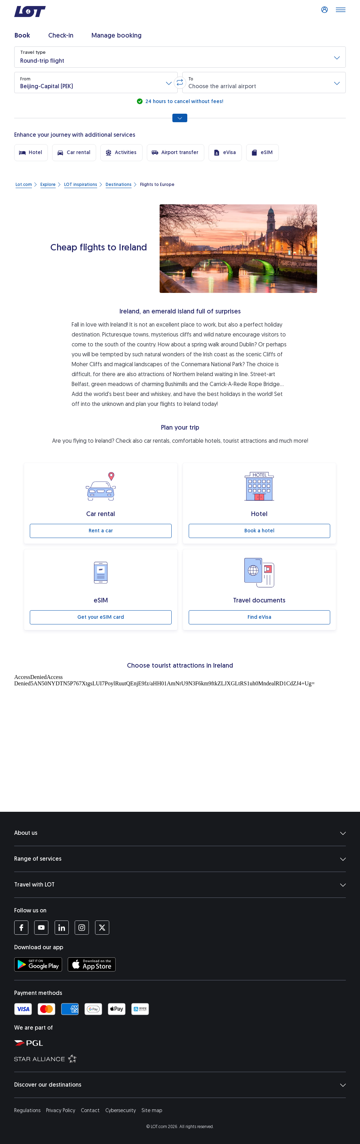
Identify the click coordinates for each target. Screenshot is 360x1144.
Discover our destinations (180, 1085)
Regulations (27, 1111)
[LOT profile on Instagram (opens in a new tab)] (81, 928)
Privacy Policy (60, 1111)
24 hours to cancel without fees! (183, 101)
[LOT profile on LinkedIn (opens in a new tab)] (61, 928)
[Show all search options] (179, 118)
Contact (90, 1111)
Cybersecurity (120, 1111)
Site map (152, 1111)
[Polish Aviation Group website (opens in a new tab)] (183, 1043)
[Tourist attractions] (180, 741)
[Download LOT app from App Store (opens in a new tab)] (92, 964)
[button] (180, 57)
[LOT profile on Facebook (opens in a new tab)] (21, 928)
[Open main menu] (340, 12)
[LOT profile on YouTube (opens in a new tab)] (41, 928)
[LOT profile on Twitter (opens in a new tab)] (102, 928)
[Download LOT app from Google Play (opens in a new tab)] (38, 964)
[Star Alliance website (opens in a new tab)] (183, 1058)
